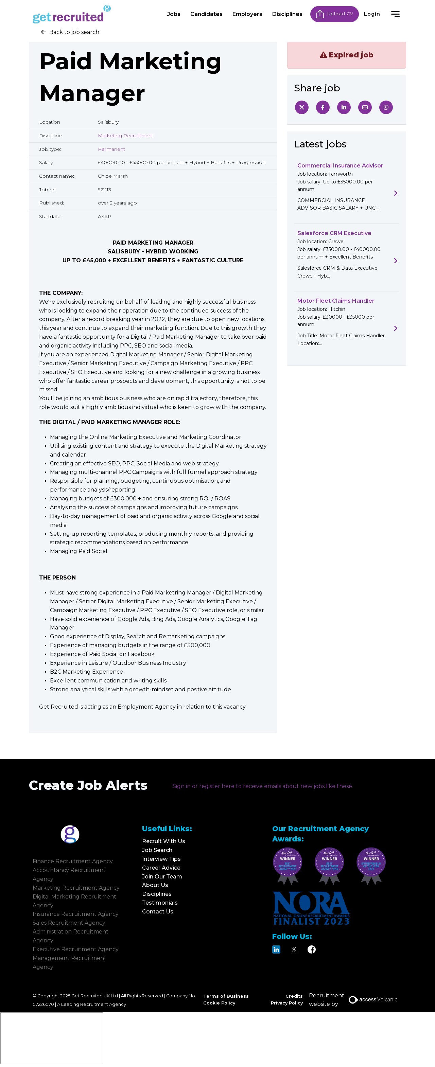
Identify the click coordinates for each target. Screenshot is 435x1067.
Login (372, 13)
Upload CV (334, 13)
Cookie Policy (219, 1003)
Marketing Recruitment (125, 135)
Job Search (157, 850)
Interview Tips (161, 859)
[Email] (365, 107)
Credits (294, 996)
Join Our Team (162, 876)
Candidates (206, 13)
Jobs (173, 13)
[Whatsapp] (386, 107)
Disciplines (287, 13)
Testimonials (160, 903)
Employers (247, 13)
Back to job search (74, 32)
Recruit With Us (163, 841)
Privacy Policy (287, 1003)
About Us (155, 885)
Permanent (111, 149)
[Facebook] (323, 107)
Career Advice (161, 868)
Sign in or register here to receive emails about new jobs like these (262, 786)
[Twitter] (302, 107)
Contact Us (157, 911)
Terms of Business (226, 996)
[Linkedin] (344, 107)
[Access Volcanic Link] (373, 999)
